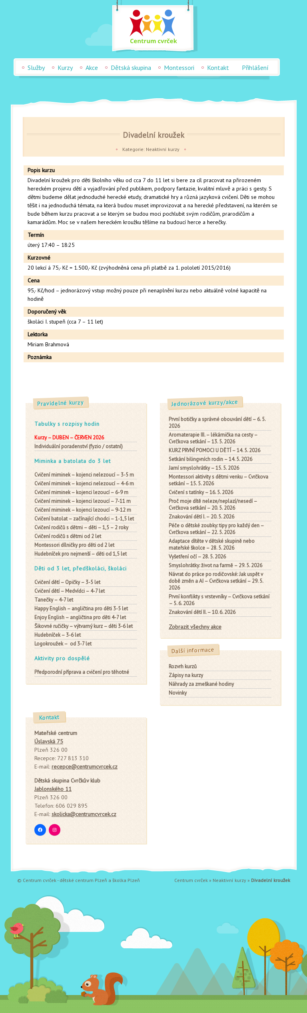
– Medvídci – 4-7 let (69, 591)
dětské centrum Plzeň (83, 880)
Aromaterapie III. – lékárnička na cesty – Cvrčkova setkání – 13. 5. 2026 (213, 438)
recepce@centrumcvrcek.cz (85, 766)
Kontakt (218, 68)
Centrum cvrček (191, 880)
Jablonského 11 (53, 789)
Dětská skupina (131, 68)
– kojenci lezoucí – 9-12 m (82, 509)
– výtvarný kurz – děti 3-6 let (83, 626)
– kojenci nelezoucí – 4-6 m (84, 483)
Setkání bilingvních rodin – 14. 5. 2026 (210, 459)
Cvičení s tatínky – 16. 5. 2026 (201, 492)
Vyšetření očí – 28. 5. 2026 (197, 556)
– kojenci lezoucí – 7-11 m (82, 501)
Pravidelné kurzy (60, 403)
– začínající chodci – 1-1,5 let (84, 518)
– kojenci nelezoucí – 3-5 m (84, 474)
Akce (92, 68)
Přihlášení (255, 68)
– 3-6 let (57, 635)
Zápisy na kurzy (186, 675)
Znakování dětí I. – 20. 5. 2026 (201, 516)
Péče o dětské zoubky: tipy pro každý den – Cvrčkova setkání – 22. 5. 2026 (216, 529)
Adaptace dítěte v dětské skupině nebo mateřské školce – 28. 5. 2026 (212, 544)
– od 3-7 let (63, 643)
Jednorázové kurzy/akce (205, 403)
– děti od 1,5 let (80, 553)
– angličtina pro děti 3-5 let (81, 608)
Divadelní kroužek (153, 135)
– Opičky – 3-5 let (67, 582)
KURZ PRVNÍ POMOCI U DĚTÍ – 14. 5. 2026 (214, 450)
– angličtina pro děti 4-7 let (80, 617)
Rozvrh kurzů (183, 666)
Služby (36, 68)
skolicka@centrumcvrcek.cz (84, 814)
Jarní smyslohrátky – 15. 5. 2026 (204, 468)
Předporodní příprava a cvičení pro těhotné (81, 672)
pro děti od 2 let (74, 545)
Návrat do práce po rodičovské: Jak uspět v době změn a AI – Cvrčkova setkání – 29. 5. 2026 (216, 581)
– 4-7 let (53, 599)
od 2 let (67, 536)
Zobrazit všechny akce (195, 626)
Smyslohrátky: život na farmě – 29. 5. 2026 (215, 565)
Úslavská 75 (48, 741)
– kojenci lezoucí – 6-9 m (81, 492)
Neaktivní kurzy (162, 149)
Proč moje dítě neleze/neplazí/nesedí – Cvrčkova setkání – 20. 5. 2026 (213, 504)
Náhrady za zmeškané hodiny (201, 684)
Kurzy (65, 68)
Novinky (178, 692)
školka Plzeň (126, 880)
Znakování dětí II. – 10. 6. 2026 (202, 612)
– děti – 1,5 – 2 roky (81, 527)
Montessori (179, 68)
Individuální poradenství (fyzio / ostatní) (78, 446)
